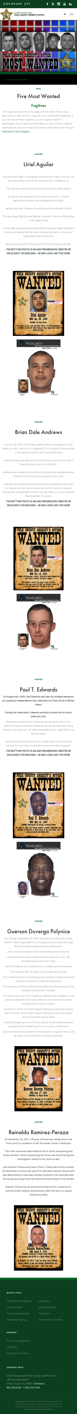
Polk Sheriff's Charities (51, 1319)
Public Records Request (19, 1301)
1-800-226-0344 (31, 1387)
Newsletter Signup (17, 1319)
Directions (39, 1383)
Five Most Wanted (16, 79)
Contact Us (44, 1313)
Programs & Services (18, 1353)
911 (29, 3)
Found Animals (14, 1307)
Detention (12, 1347)
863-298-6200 (14, 3)
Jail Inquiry (44, 1301)
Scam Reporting (47, 1307)
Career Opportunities (18, 1313)
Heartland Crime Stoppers (16, 131)
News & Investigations (19, 1340)
